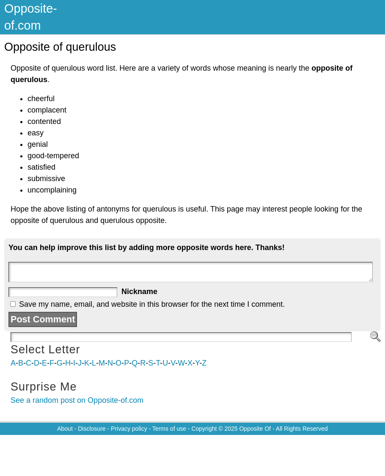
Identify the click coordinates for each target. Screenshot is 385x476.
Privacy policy (129, 428)
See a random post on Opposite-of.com (77, 400)
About (65, 428)
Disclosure (91, 428)
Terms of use (169, 428)
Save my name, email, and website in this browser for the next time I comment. (152, 304)
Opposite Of (255, 428)
